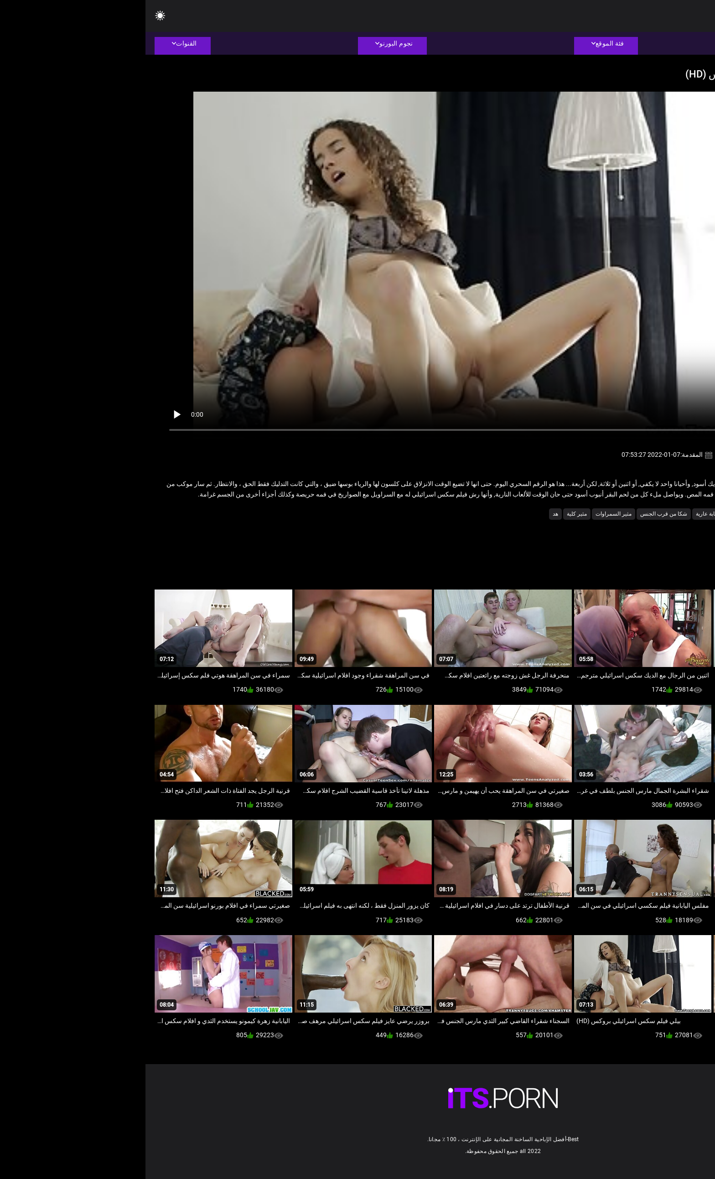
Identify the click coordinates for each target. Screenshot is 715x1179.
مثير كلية (431, 514)
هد (410, 514)
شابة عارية (562, 514)
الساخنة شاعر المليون (643, 514)
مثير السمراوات (468, 514)
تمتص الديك (596, 514)
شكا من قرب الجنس (518, 514)
